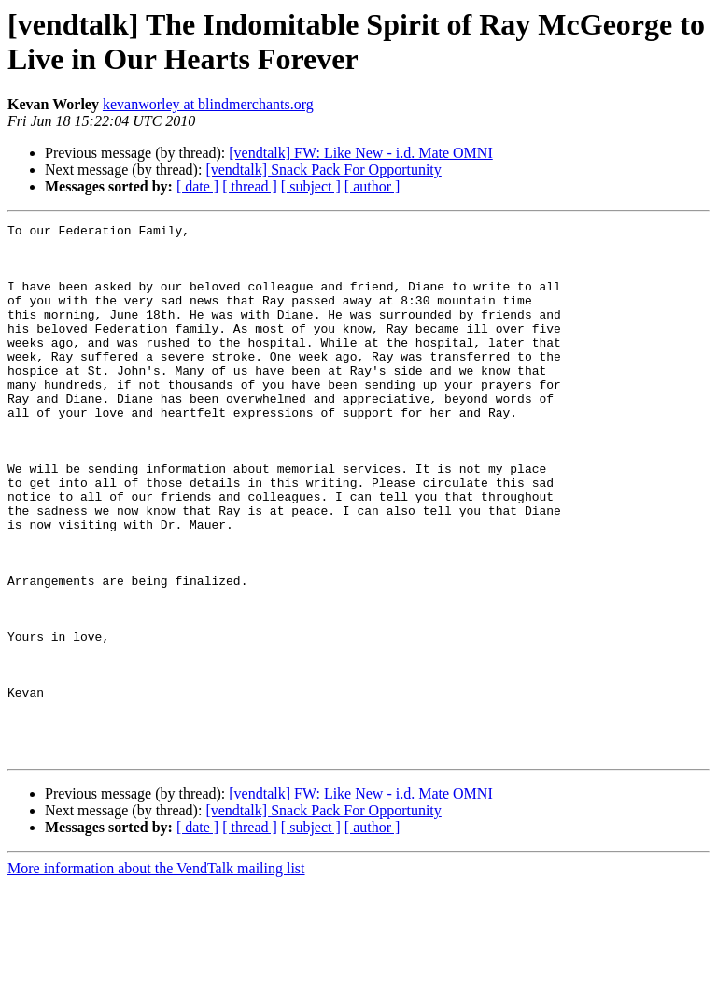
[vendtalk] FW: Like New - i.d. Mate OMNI (360, 153)
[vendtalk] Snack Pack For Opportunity (323, 169)
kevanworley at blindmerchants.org (208, 104)
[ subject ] (311, 186)
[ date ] (197, 186)
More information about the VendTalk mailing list (156, 975)
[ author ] (372, 186)
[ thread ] (249, 186)
